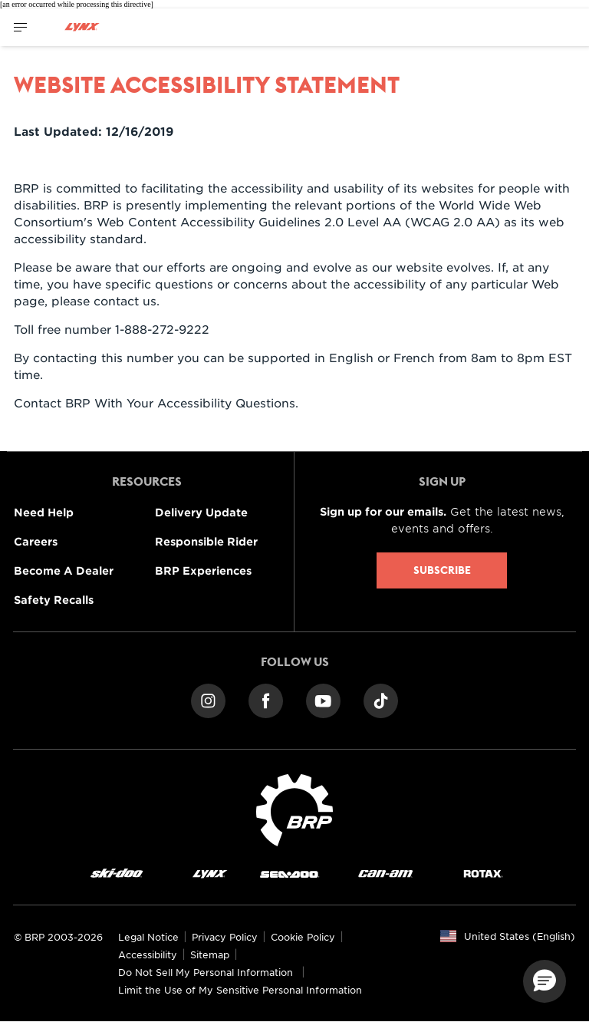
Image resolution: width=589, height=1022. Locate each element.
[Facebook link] (265, 699)
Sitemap (209, 954)
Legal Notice (148, 937)
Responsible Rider (206, 541)
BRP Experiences (203, 570)
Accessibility (147, 954)
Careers (36, 541)
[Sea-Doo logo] (289, 872)
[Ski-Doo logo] (116, 872)
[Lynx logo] (82, 27)
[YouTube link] (323, 699)
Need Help (44, 512)
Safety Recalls (54, 599)
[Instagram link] (208, 699)
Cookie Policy (303, 937)
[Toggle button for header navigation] (20, 27)
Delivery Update (201, 512)
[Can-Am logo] (385, 872)
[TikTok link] (381, 699)
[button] (544, 981)
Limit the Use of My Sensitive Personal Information (240, 990)
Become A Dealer (64, 570)
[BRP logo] (294, 808)
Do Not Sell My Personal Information (205, 972)
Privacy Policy (225, 937)
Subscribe (442, 570)
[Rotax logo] (483, 872)
